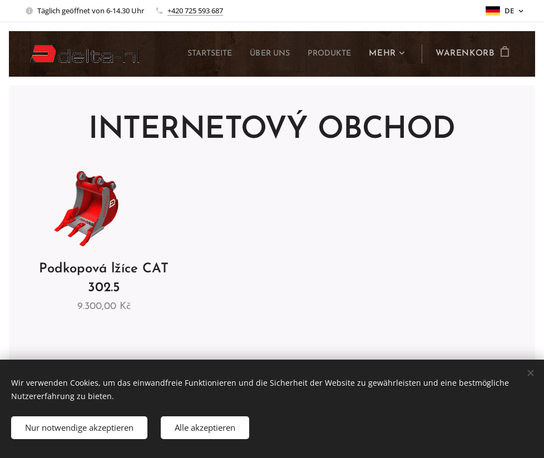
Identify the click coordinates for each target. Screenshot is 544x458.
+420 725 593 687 (195, 11)
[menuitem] (196, 54)
